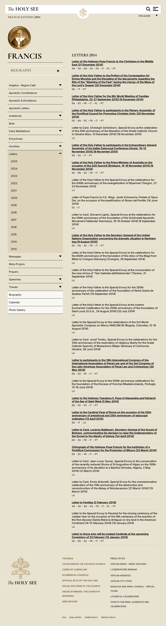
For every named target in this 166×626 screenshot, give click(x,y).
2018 (14, 212)
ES (91, 68)
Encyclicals (16, 138)
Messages (15, 256)
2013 (14, 249)
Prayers (13, 271)
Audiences (15, 115)
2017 (14, 219)
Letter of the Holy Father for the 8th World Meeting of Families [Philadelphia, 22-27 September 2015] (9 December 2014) (110, 98)
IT (103, 68)
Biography (35, 70)
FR (97, 68)
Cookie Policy (91, 617)
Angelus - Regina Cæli (22, 85)
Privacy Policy (108, 617)
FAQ (64, 617)
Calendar (14, 302)
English (146, 16)
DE (79, 68)
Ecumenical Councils (75, 575)
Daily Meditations (19, 131)
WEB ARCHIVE (69, 601)
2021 (14, 190)
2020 (14, 197)
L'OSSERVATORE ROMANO (123, 569)
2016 (14, 227)
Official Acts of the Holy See (80, 580)
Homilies (14, 146)
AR (73, 68)
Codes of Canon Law (74, 569)
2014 (14, 241)
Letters (28, 17)
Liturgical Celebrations (124, 596)
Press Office (117, 558)
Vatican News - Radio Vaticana (128, 564)
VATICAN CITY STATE (121, 581)
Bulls (12, 123)
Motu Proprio (17, 264)
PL (108, 68)
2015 (14, 234)
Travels (13, 287)
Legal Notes (75, 617)
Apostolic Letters (19, 108)
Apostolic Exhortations (22, 100)
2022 (14, 183)
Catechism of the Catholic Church (83, 564)
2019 (14, 205)
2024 (14, 168)
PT (114, 68)
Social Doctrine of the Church (81, 586)
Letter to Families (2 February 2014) (94, 502)
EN (85, 68)
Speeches (15, 279)
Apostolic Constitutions (23, 93)
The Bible (67, 558)
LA (73, 138)
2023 (14, 176)
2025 (14, 161)
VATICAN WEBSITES (120, 575)
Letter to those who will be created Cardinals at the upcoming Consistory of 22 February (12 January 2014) (110, 535)
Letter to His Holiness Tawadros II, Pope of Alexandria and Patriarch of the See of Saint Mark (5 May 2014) (114, 399)
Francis (14, 17)
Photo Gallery (17, 310)
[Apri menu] (155, 9)
